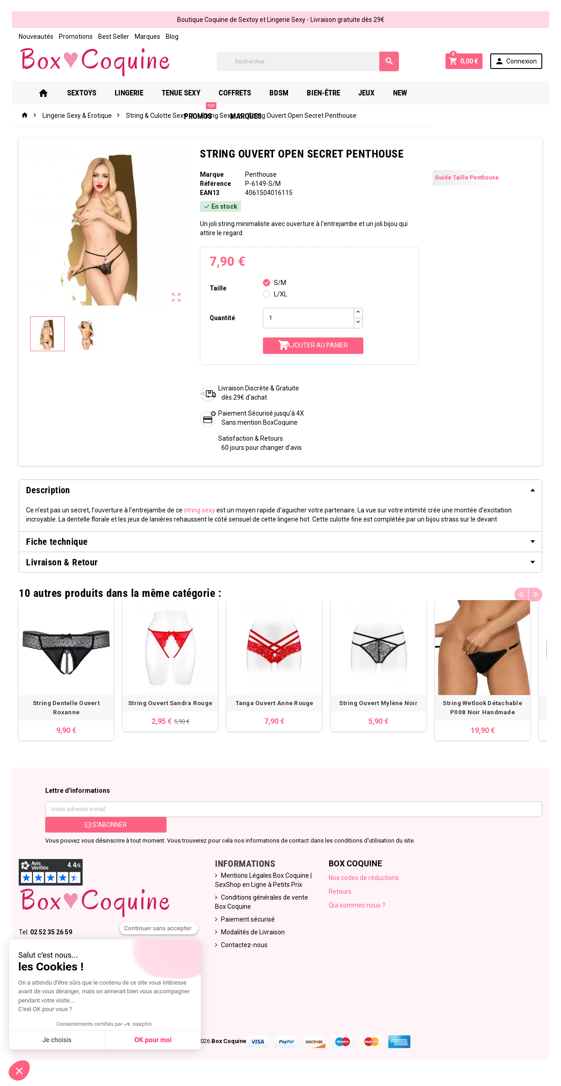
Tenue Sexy (191, 92)
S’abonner (104, 828)
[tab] (280, 490)
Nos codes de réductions (364, 881)
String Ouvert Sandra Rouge (173, 706)
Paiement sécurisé (247, 923)
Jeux (376, 92)
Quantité (221, 318)
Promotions (73, 36)
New (410, 92)
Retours (340, 895)
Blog (169, 36)
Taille (217, 288)
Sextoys (91, 92)
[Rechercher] (308, 61)
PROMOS (451, 89)
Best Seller (110, 36)
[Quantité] (308, 318)
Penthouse (260, 174)
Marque (211, 174)
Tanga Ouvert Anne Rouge (280, 706)
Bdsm (289, 92)
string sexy (196, 510)
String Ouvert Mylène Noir (388, 706)
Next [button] (538, 591)
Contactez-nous (243, 948)
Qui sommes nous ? (357, 908)
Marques (144, 36)
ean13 (209, 192)
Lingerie (139, 92)
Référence (214, 183)
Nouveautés (33, 36)
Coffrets (245, 92)
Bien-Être (333, 92)
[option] (65, 672)
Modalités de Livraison (252, 935)
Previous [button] (524, 591)
